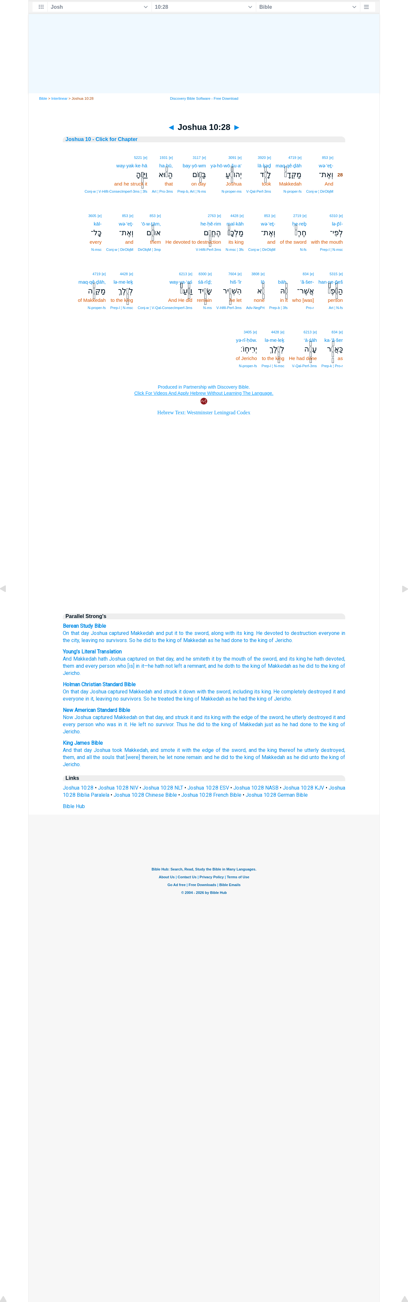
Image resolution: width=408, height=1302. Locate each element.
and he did (216, 757)
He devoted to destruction (286, 633)
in (87, 699)
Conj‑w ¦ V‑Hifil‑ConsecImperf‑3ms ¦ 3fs (116, 191)
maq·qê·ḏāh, (92, 282)
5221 (138, 158)
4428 (234, 216)
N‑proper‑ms (232, 191)
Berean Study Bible (84, 626)
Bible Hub (74, 806)
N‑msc (96, 249)
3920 (261, 158)
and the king (263, 750)
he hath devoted (325, 659)
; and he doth (220, 666)
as (210, 640)
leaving (89, 640)
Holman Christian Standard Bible (99, 684)
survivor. (165, 724)
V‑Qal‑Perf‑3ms (258, 191)
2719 (297, 216)
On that (71, 633)
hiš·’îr (236, 282)
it (334, 692)
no (101, 640)
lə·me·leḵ (123, 282)
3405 (248, 332)
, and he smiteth (191, 659)
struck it (172, 692)
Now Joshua (77, 717)
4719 (292, 158)
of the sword (261, 659)
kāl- (98, 223)
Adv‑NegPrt (255, 308)
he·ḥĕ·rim (210, 223)
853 (325, 158)
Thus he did (190, 724)
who (120, 666)
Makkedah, (136, 750)
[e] (331, 158)
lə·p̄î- (337, 223)
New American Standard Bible (96, 710)
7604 (232, 274)
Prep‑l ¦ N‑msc (331, 249)
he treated (162, 699)
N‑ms (207, 308)
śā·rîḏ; (205, 282)
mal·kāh (235, 223)
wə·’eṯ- (326, 165)
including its (246, 692)
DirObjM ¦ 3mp (149, 249)
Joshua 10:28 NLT (163, 788)
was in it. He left (126, 724)
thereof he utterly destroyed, (312, 750)
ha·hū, (166, 165)
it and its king (205, 717)
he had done (228, 640)
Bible (43, 98)
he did (306, 666)
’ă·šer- (307, 282)
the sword (219, 692)
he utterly (295, 717)
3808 (255, 274)
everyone (329, 633)
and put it (166, 633)
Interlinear (59, 98)
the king (184, 699)
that (75, 692)
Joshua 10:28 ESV (208, 788)
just (269, 724)
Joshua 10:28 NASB (256, 788)
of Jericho (279, 699)
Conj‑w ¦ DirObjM (319, 191)
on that (155, 659)
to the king (164, 640)
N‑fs (303, 249)
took (117, 750)
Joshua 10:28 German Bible (277, 795)
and (158, 692)
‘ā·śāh (310, 340)
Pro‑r (310, 308)
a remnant (194, 666)
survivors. (117, 640)
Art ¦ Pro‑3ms (162, 191)
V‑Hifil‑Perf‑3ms (208, 249)
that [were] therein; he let (144, 757)
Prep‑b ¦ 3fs (278, 308)
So (146, 699)
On (66, 692)
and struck (177, 717)
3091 (232, 158)
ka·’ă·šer (333, 340)
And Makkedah (80, 659)
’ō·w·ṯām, (151, 223)
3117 (196, 158)
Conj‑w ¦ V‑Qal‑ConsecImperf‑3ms (165, 308)
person (106, 666)
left (177, 666)
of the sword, (231, 750)
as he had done (293, 724)
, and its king (291, 659)
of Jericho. (281, 640)
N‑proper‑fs (292, 191)
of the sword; (269, 717)
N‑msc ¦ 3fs (234, 249)
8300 (202, 274)
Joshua (99, 633)
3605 (92, 216)
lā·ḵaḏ (264, 165)
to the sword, (194, 633)
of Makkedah (192, 640)
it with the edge (195, 750)
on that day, (151, 717)
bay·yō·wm (194, 165)
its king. (245, 633)
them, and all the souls (89, 757)
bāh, (283, 282)
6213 (183, 274)
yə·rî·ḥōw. (246, 340)
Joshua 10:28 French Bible (211, 795)
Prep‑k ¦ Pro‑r (332, 366)
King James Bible (83, 743)
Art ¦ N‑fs (336, 308)
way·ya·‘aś (181, 282)
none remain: (188, 757)
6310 (333, 216)
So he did (140, 640)
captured (119, 633)
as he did (297, 757)
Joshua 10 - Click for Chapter (101, 139)
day (85, 633)
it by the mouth (228, 659)
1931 (164, 158)
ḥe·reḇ (299, 223)
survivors (130, 699)
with (201, 692)
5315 (333, 274)
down (189, 692)
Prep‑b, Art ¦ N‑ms (191, 191)
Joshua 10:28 (78, 788)
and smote (162, 750)
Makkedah (142, 633)
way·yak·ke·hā (131, 165)
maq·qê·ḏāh (289, 165)
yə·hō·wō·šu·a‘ (226, 165)
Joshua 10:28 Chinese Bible (145, 795)
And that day (77, 750)
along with (223, 633)
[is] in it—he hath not (149, 666)
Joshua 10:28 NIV (118, 788)
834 (305, 274)
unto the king (324, 757)
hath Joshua (111, 659)
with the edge (237, 717)
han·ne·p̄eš (331, 282)
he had (239, 699)
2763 (212, 216)
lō (263, 282)
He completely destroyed (302, 692)
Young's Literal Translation (92, 652)
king (266, 692)
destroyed (320, 717)
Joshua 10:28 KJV (303, 788)
